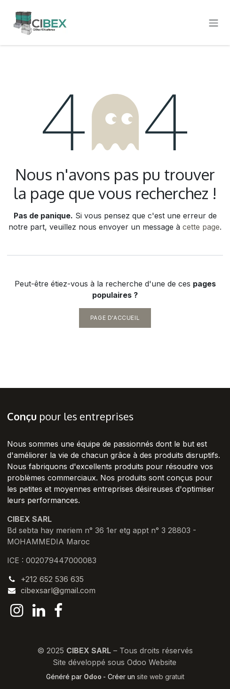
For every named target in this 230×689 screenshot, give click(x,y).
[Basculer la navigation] (213, 22)
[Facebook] (58, 610)
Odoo (93, 677)
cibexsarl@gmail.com (58, 590)
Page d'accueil (115, 317)
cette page (201, 227)
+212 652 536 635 (52, 579)
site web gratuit (160, 677)
